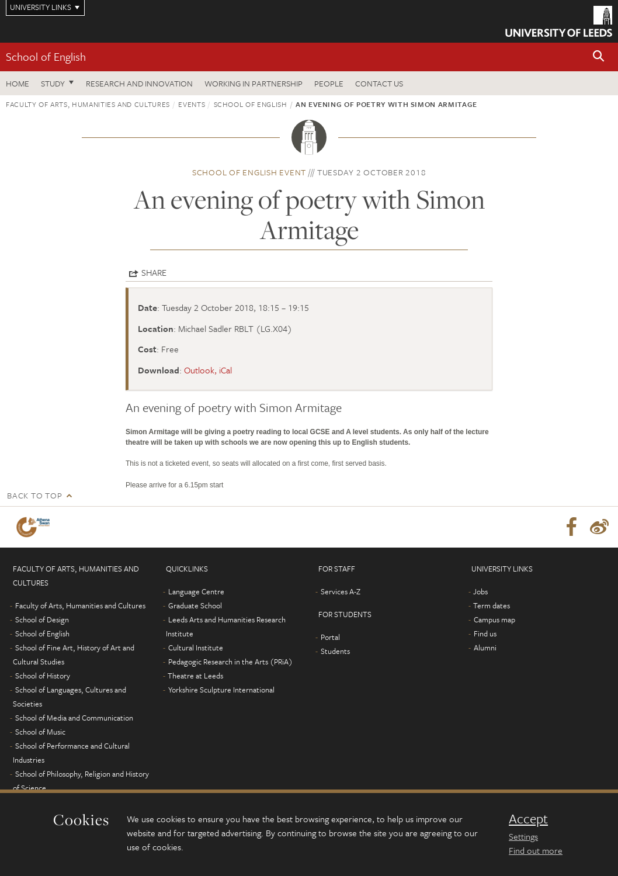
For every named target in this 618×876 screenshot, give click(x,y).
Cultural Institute (195, 647)
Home (17, 83)
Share (153, 272)
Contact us (379, 83)
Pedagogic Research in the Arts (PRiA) (230, 661)
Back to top (34, 495)
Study (53, 83)
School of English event (249, 172)
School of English (46, 56)
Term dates (491, 605)
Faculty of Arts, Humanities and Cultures (88, 104)
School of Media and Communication (74, 717)
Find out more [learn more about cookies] (536, 850)
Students (335, 651)
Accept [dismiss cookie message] (528, 819)
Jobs (480, 591)
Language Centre (196, 591)
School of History (42, 675)
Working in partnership (253, 83)
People (328, 83)
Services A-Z (340, 591)
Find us (485, 633)
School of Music (40, 731)
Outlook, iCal (208, 369)
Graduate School (195, 605)
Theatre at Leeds (195, 675)
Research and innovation (139, 83)
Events (191, 104)
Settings (523, 836)
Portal (330, 637)
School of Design (42, 619)
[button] (598, 57)
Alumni (485, 647)
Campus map (494, 619)
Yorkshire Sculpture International (221, 689)
